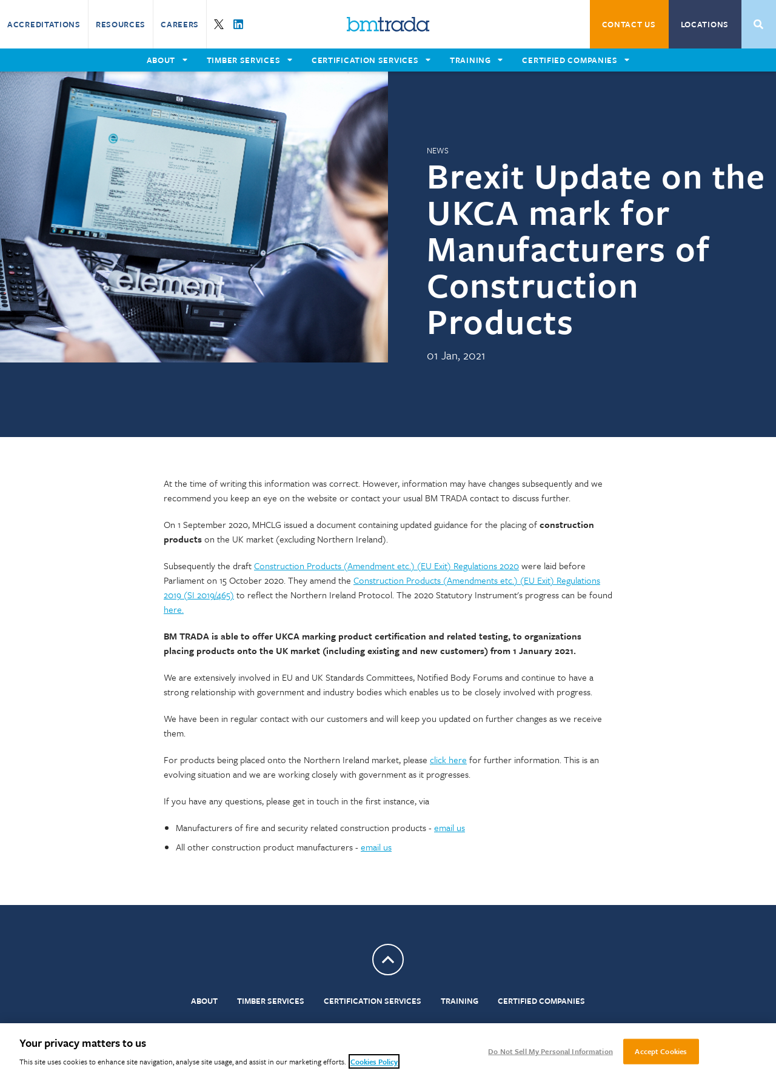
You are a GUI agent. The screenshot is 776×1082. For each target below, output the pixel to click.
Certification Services (372, 1001)
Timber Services (270, 1001)
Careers (180, 24)
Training (459, 1001)
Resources (121, 24)
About (204, 1001)
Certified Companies (541, 1001)
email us (449, 827)
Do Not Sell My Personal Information (550, 1051)
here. (174, 609)
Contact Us (629, 24)
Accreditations (44, 24)
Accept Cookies (661, 1051)
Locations (705, 24)
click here (448, 759)
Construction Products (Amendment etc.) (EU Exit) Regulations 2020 (386, 565)
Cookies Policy (374, 1061)
